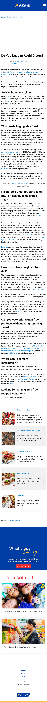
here (11, 384)
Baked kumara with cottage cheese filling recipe (17, 351)
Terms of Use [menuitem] (23, 682)
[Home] (23, 5)
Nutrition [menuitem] (22, 17)
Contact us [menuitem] (24, 673)
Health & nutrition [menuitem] (12, 17)
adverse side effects (27, 235)
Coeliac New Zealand (30, 377)
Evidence (4, 247)
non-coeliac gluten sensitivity (11, 152)
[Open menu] (44, 5)
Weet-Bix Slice (12, 353)
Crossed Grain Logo (37, 289)
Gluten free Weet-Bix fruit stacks (30, 348)
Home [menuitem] (3, 17)
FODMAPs (4, 169)
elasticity (7, 101)
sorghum (19, 311)
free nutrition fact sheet (26, 379)
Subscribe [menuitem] (23, 679)
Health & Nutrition (16, 64)
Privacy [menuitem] (24, 676)
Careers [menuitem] (23, 670)
